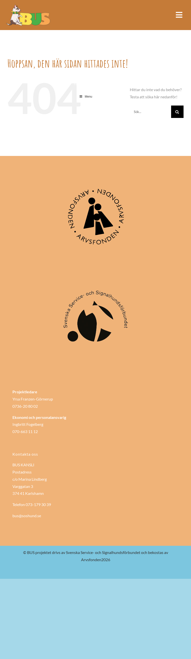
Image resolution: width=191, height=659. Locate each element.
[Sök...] (150, 112)
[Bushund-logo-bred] (28, 5)
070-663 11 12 (25, 431)
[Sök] (177, 112)
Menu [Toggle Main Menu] (85, 96)
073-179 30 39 (38, 504)
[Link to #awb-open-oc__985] (179, 15)
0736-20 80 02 (25, 406)
